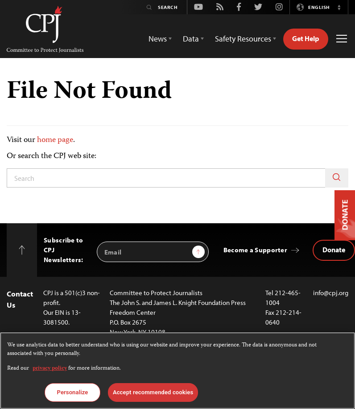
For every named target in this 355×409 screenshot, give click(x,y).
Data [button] (191, 38)
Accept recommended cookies (153, 392)
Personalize (72, 392)
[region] (177, 370)
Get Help (305, 38)
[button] (339, 7)
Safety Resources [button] (243, 38)
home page (55, 140)
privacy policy (50, 368)
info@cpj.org (330, 292)
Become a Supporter (255, 250)
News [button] (158, 38)
